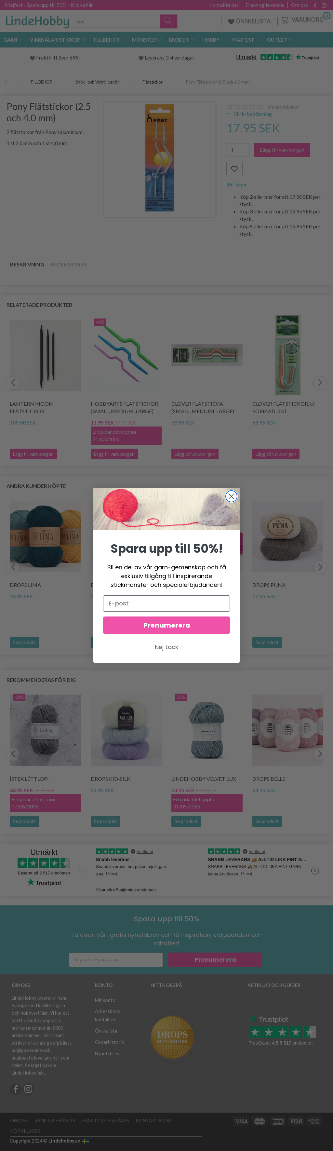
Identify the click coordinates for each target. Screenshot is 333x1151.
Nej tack (167, 647)
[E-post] (166, 603)
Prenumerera (166, 625)
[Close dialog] (231, 496)
